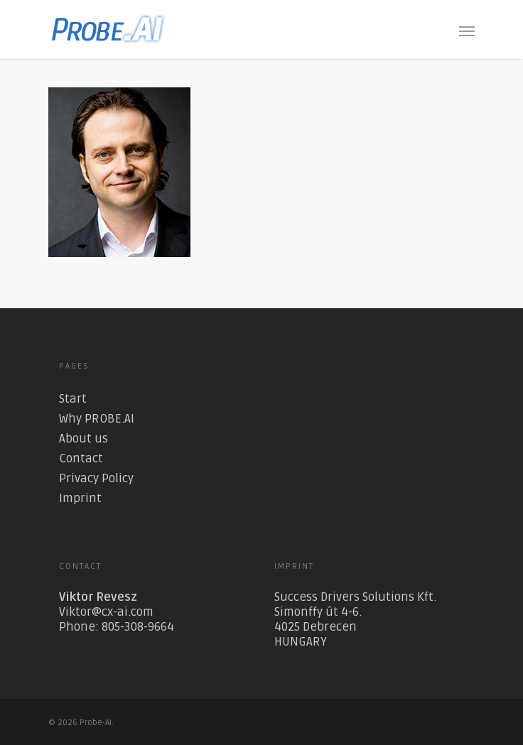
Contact (81, 458)
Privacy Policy (96, 478)
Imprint (80, 498)
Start (73, 398)
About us (83, 438)
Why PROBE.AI (96, 418)
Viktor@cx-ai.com (106, 611)
